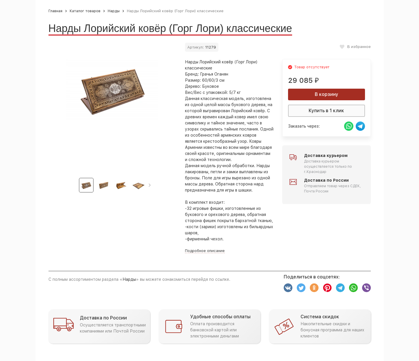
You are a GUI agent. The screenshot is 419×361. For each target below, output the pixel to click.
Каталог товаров (85, 11)
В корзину (326, 94)
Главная (55, 11)
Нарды (114, 11)
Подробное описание (205, 251)
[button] (149, 185)
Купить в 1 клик (326, 110)
